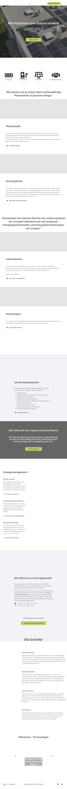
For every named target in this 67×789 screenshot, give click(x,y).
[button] (29, 3)
